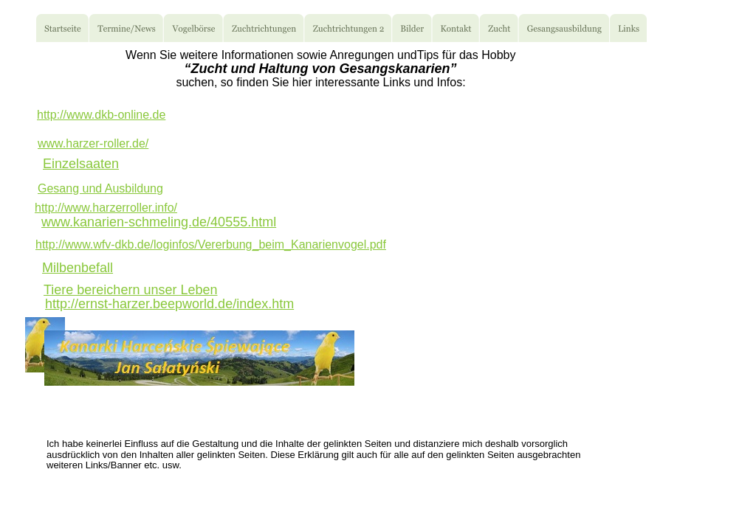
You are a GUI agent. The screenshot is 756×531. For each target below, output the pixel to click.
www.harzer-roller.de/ (93, 143)
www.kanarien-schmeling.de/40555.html (158, 222)
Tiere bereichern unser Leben (130, 289)
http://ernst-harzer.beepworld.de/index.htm (169, 303)
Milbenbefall (77, 267)
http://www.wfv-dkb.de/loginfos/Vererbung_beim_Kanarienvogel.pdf (210, 244)
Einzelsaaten (81, 163)
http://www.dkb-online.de (101, 114)
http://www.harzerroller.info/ (106, 207)
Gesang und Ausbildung (100, 188)
